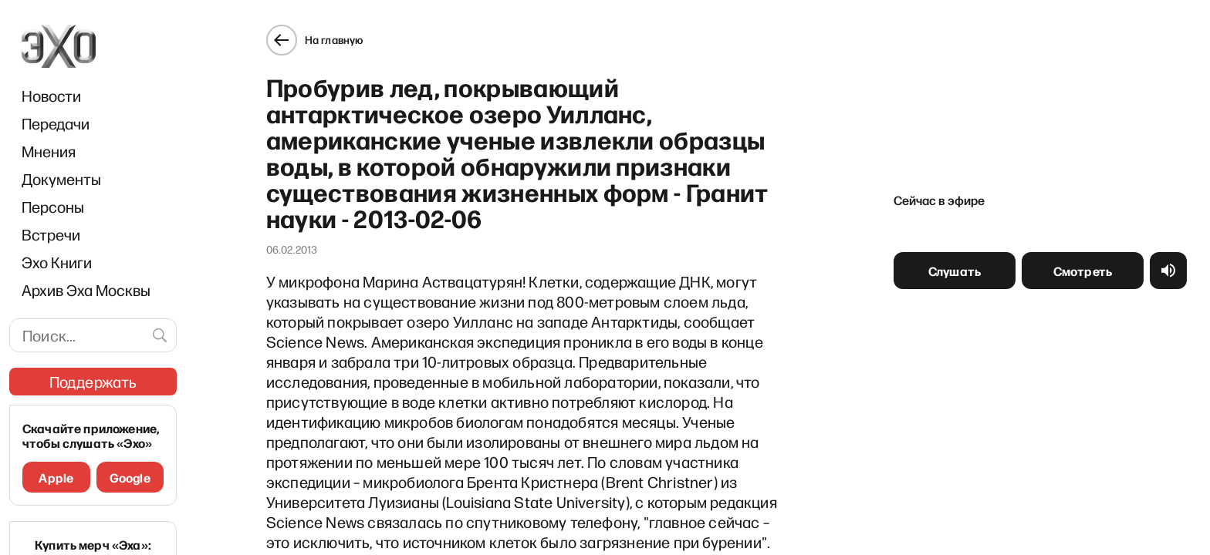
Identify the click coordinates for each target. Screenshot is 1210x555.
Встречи (51, 234)
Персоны (53, 207)
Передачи (56, 123)
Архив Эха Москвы (86, 290)
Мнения (49, 151)
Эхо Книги (57, 262)
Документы (61, 179)
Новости (51, 96)
